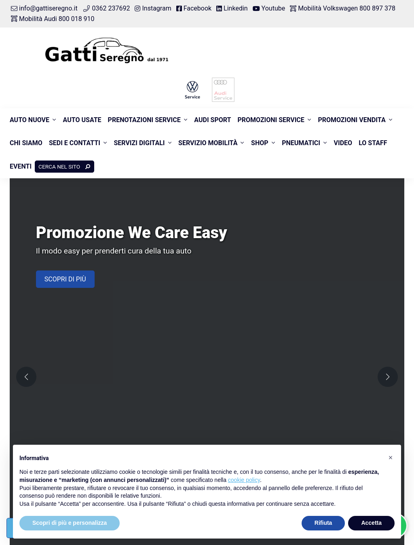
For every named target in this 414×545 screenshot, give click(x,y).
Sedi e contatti (74, 143)
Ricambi (225, 279)
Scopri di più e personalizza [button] (69, 523)
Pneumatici (301, 143)
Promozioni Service (270, 120)
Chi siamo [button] (26, 143)
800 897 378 (139, 336)
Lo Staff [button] (373, 143)
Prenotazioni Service (144, 120)
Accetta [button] (371, 523)
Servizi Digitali (139, 143)
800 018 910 (236, 328)
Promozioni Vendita (351, 120)
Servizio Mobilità (207, 143)
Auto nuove (29, 120)
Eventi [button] (21, 166)
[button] (195, 180)
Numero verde (136, 319)
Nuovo (125, 237)
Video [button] (343, 143)
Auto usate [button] (82, 120)
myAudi (321, 321)
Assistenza (326, 237)
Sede (317, 279)
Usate (221, 237)
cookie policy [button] (244, 480)
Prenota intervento (336, 247)
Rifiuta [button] (323, 523)
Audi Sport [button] (212, 120)
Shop (259, 143)
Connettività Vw (332, 311)
